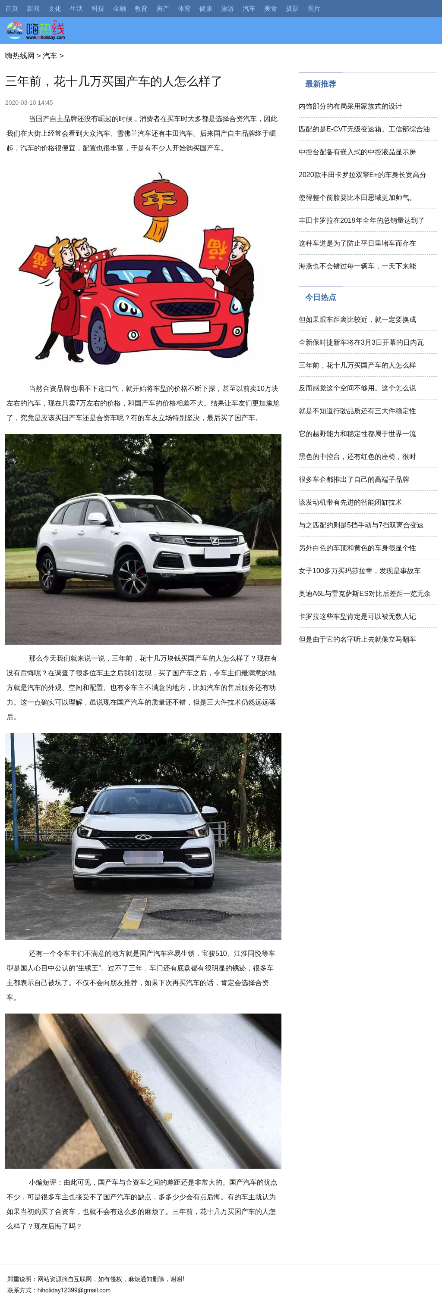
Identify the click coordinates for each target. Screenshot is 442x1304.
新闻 (33, 8)
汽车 (249, 8)
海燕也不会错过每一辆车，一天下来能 (357, 266)
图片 (313, 8)
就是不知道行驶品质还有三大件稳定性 (357, 411)
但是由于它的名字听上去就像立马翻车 (357, 639)
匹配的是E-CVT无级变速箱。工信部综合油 (364, 129)
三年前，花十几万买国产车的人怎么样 (357, 365)
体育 (184, 8)
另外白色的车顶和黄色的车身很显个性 (357, 548)
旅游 (227, 8)
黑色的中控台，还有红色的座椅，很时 (357, 456)
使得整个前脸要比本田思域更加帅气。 (357, 197)
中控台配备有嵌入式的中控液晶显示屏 (357, 152)
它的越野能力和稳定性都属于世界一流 (357, 433)
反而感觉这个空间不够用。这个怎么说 (357, 388)
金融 (119, 8)
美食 (270, 8)
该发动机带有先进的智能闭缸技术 (350, 502)
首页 (11, 8)
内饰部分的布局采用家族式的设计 (350, 106)
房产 (162, 8)
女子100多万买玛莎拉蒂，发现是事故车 (360, 570)
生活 (76, 8)
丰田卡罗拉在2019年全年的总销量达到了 (362, 220)
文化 (54, 8)
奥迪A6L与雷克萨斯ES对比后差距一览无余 (365, 593)
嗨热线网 (20, 56)
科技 (98, 8)
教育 (141, 8)
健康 (205, 8)
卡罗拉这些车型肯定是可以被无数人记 (357, 616)
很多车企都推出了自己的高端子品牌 (354, 479)
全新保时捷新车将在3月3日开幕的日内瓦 (361, 342)
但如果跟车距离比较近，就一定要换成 (357, 319)
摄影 (292, 8)
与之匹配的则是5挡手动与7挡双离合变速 (361, 525)
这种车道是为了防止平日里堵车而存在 (357, 243)
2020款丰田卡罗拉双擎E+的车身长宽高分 (362, 174)
